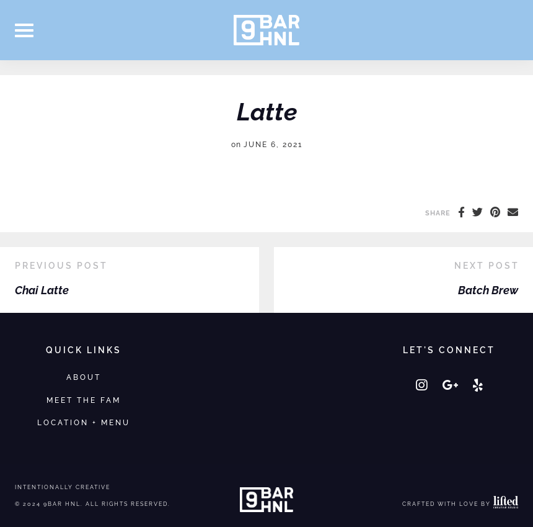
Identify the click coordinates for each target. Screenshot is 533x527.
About (83, 377)
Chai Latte (42, 290)
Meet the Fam (83, 400)
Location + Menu (83, 422)
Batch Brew (488, 290)
